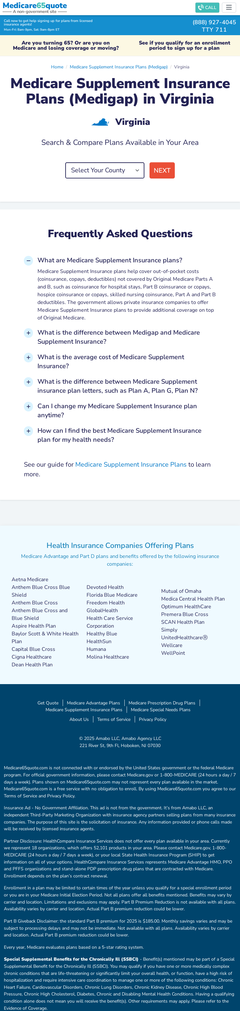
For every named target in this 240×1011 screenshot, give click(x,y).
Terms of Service (113, 719)
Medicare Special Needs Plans (161, 709)
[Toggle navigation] (229, 8)
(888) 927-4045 (214, 22)
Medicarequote (35, 5)
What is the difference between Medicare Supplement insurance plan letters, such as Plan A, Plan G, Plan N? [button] (117, 386)
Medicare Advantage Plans (93, 703)
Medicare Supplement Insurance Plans (131, 464)
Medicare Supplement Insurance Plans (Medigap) (119, 67)
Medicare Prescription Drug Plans (162, 703)
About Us (79, 719)
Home (57, 67)
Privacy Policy (152, 719)
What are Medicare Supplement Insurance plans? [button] (109, 260)
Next (162, 170)
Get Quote (47, 703)
